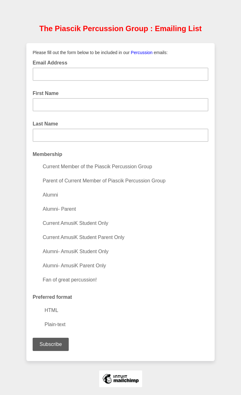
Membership (49, 153)
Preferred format (52, 297)
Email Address (52, 62)
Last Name (47, 123)
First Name (47, 92)
